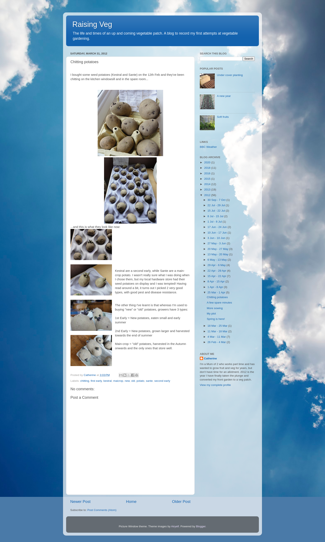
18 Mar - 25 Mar (217, 325)
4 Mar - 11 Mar (217, 336)
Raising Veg (92, 24)
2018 (207, 167)
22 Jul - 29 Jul (216, 205)
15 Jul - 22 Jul (216, 210)
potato (140, 380)
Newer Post (80, 501)
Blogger (201, 526)
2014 (207, 184)
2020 (207, 162)
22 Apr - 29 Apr (217, 270)
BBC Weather (208, 146)
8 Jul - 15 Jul (215, 216)
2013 (207, 189)
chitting (84, 380)
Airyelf (175, 526)
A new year (224, 96)
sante (149, 380)
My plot (211, 313)
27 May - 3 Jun (217, 243)
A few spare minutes (219, 302)
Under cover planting (230, 75)
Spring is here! (216, 318)
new (127, 380)
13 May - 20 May (218, 254)
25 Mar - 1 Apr (216, 292)
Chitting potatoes (217, 297)
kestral (107, 380)
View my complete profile (215, 385)
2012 (207, 195)
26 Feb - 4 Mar (217, 342)
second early (162, 380)
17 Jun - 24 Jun (217, 227)
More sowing (215, 308)
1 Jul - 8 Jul (215, 221)
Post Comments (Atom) (101, 510)
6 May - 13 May (217, 259)
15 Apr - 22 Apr (217, 276)
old (133, 380)
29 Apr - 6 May (217, 265)
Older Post (181, 501)
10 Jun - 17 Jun (217, 232)
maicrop (118, 380)
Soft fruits (223, 116)
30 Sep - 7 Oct (216, 199)
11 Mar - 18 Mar (217, 331)
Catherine (210, 358)
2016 (207, 173)
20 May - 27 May (218, 249)
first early (96, 380)
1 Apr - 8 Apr (215, 287)
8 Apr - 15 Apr (216, 281)
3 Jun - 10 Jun (216, 238)
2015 (207, 178)
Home (131, 501)
